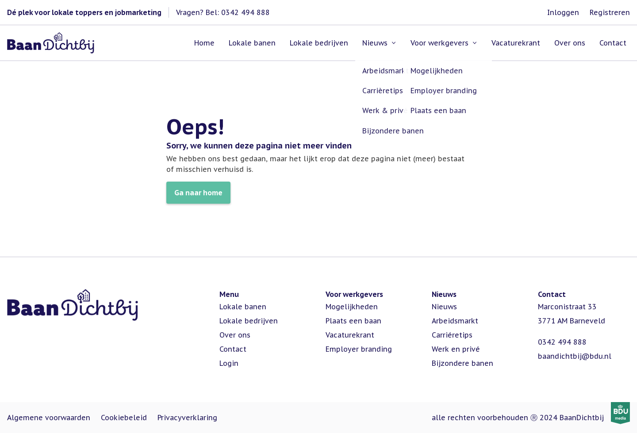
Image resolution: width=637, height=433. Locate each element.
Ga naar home (198, 192)
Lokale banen (242, 306)
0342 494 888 (562, 342)
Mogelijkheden (352, 306)
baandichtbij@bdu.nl (574, 356)
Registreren (610, 12)
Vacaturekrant (350, 334)
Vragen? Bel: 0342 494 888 (223, 12)
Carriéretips (452, 334)
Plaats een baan (353, 320)
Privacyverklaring (187, 417)
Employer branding (359, 349)
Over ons (234, 334)
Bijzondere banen (462, 363)
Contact (232, 349)
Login (228, 363)
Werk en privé (456, 349)
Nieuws (444, 306)
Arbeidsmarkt (455, 320)
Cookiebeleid (124, 417)
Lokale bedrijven (248, 320)
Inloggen (563, 12)
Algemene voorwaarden (48, 417)
